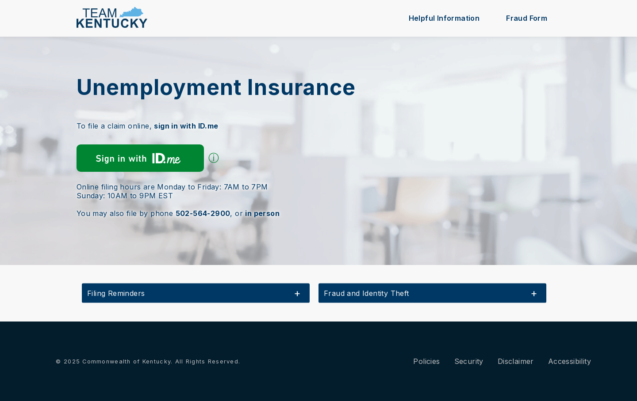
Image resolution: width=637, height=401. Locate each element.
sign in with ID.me (186, 125)
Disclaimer (516, 361)
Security (469, 361)
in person (262, 213)
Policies (426, 361)
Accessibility (569, 361)
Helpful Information (444, 18)
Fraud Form (526, 18)
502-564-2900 (203, 213)
